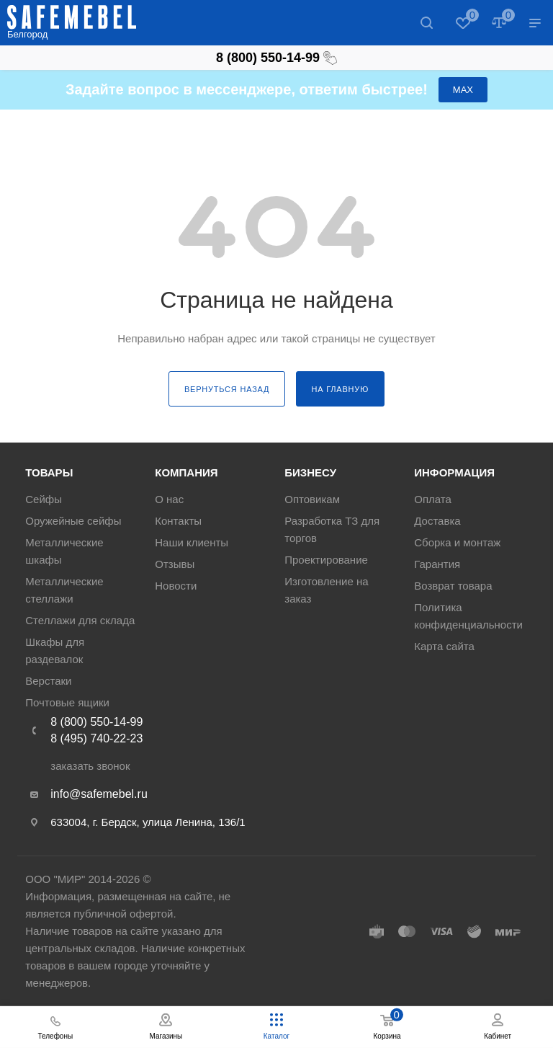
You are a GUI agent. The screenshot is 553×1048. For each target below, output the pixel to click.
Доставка (437, 521)
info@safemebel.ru (99, 794)
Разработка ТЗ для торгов (331, 529)
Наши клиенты (191, 542)
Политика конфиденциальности (468, 616)
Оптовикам (312, 499)
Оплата (432, 499)
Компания (186, 472)
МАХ (463, 89)
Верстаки (48, 681)
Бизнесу (310, 472)
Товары (49, 472)
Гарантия (437, 564)
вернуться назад (226, 389)
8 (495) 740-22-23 (96, 738)
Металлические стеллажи (64, 590)
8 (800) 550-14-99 (276, 57)
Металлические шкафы (64, 551)
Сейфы (43, 499)
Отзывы (174, 564)
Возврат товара (453, 585)
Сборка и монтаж (457, 542)
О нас (169, 499)
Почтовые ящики (67, 702)
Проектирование (326, 560)
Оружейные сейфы (73, 521)
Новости (176, 585)
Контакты (178, 521)
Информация (454, 472)
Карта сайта (444, 646)
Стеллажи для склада (80, 620)
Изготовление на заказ (326, 590)
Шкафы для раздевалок (54, 650)
